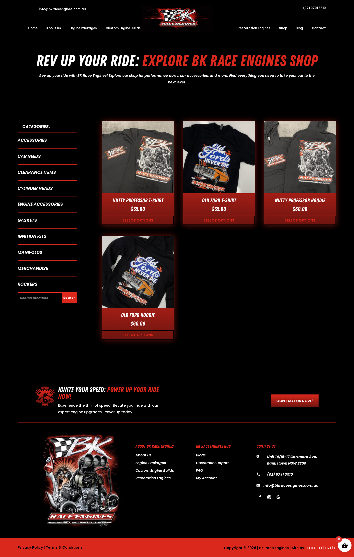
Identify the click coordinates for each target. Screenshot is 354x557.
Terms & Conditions (64, 547)
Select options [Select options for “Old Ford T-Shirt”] (218, 220)
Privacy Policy (30, 547)
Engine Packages (83, 28)
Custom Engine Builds (123, 28)
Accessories (32, 140)
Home (32, 28)
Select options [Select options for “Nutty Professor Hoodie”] (299, 220)
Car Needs (29, 156)
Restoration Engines (254, 28)
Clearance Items (37, 172)
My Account (206, 478)
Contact (319, 28)
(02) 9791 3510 (314, 8)
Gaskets (27, 220)
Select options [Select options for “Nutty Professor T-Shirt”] (137, 220)
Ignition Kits (32, 236)
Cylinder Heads (35, 188)
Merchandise (33, 268)
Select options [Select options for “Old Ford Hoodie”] (137, 335)
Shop (283, 28)
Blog (299, 28)
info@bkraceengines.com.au (62, 9)
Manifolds (30, 252)
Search (69, 297)
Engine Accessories (40, 204)
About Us (53, 28)
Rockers (27, 284)
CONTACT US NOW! (294, 401)
